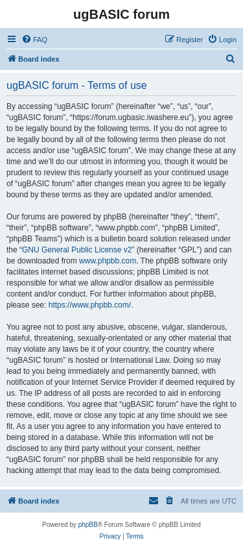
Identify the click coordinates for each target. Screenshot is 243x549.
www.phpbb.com (107, 260)
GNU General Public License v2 (77, 249)
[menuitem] (34, 39)
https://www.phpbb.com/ (90, 305)
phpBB (88, 524)
